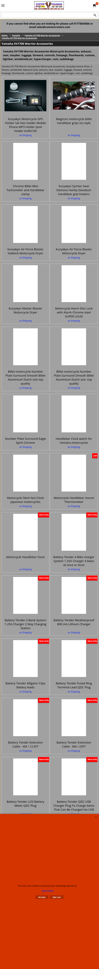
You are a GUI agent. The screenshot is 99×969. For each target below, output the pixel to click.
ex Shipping (25, 137)
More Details (48, 890)
